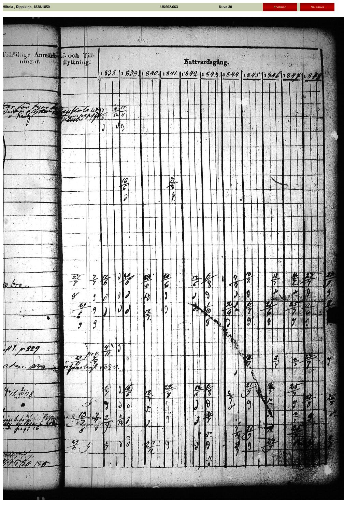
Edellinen (280, 7)
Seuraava (317, 7)
